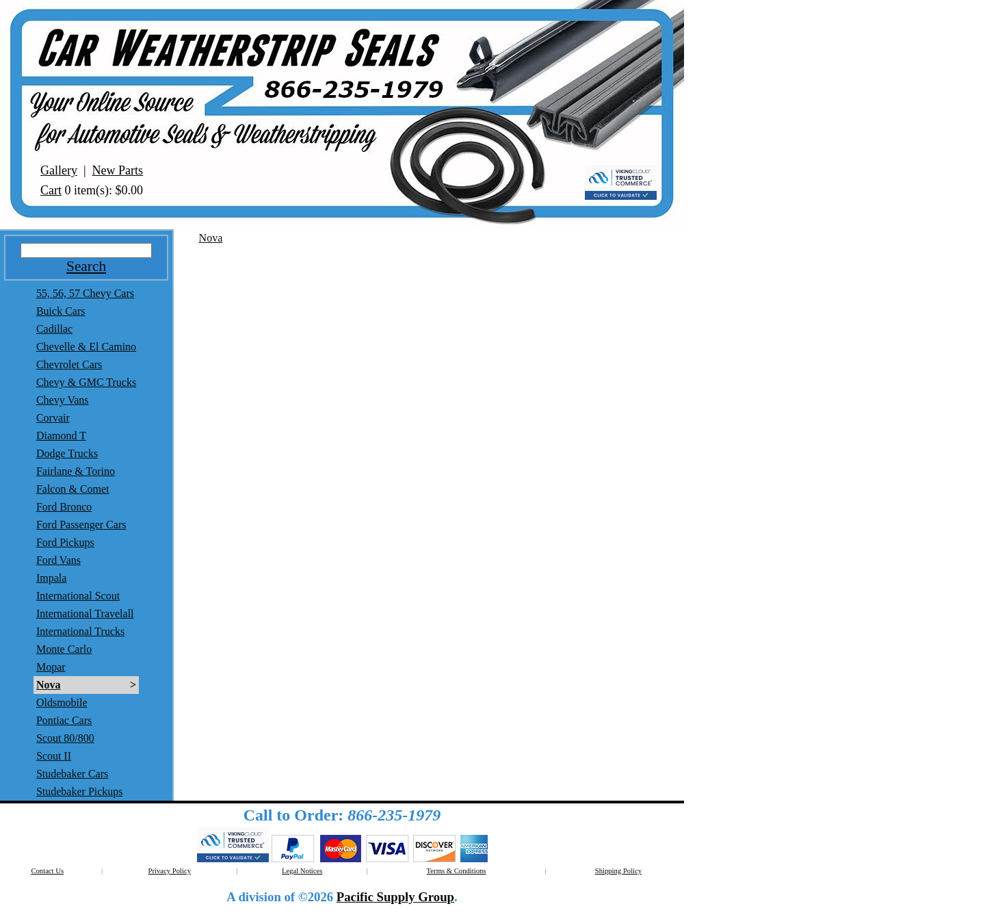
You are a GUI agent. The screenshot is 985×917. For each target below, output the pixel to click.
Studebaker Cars (72, 773)
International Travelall (85, 613)
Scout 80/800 (65, 738)
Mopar (51, 667)
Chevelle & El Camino (86, 346)
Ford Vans (58, 560)
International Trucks (80, 631)
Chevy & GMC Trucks (86, 382)
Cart (51, 190)
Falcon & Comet (72, 489)
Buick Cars (61, 311)
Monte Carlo (64, 649)
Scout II (53, 756)
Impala (51, 578)
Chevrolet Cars (69, 364)
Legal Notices (302, 871)
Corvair (53, 418)
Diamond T (61, 435)
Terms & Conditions (456, 871)
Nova (48, 684)
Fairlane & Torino (75, 471)
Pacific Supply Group (395, 897)
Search (86, 266)
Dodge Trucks (67, 453)
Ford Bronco (64, 507)
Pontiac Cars (64, 720)
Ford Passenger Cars (81, 524)
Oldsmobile (62, 702)
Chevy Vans (62, 400)
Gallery (58, 170)
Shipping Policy (618, 871)
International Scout (78, 596)
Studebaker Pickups (79, 791)
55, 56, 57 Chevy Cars (85, 293)
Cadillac (54, 329)
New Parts (118, 170)
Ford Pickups (65, 542)
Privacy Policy (169, 871)
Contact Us (47, 871)
